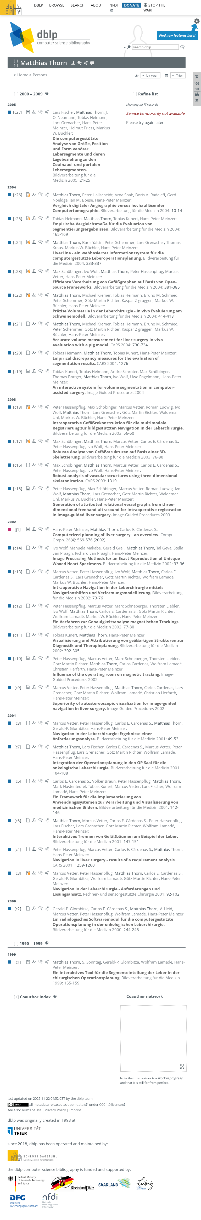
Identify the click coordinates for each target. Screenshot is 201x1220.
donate (131, 5)
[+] (16, 996)
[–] (134, 93)
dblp (38, 5)
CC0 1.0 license (110, 1104)
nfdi (113, 5)
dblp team (85, 1098)
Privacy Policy (55, 1110)
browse (56, 5)
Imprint (75, 1110)
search (78, 5)
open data (75, 1104)
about (97, 5)
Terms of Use (31, 1110)
